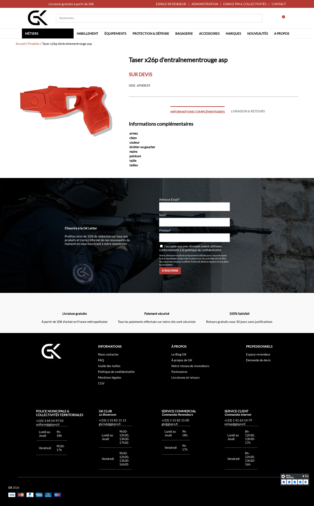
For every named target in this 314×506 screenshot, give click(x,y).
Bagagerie (184, 33)
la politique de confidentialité (201, 250)
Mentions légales (109, 377)
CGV (101, 383)
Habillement (87, 33)
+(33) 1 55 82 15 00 (175, 420)
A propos (281, 33)
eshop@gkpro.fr (235, 424)
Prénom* (165, 230)
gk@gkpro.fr (170, 424)
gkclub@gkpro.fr (110, 424)
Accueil (21, 43)
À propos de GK (181, 360)
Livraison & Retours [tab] (248, 111)
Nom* (163, 215)
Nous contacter (108, 354)
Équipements (115, 33)
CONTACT (279, 4)
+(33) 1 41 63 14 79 (238, 420)
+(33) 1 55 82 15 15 (112, 420)
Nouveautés (257, 33)
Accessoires (209, 33)
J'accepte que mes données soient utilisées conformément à (190, 248)
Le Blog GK (178, 354)
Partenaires (179, 372)
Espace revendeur (258, 354)
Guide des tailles (109, 366)
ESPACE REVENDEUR (171, 4)
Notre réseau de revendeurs (190, 366)
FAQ (101, 360)
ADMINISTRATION (204, 4)
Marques (233, 33)
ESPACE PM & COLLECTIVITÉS (244, 4)
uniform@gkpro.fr (48, 424)
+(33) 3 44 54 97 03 (49, 420)
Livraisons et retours (185, 377)
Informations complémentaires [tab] (197, 112)
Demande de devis (258, 360)
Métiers (31, 33)
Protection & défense (151, 33)
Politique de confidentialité (116, 372)
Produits (34, 43)
